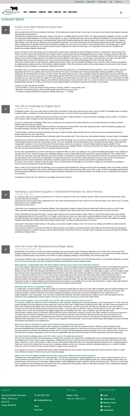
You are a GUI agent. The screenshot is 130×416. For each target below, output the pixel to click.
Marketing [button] (57, 12)
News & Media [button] (72, 12)
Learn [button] (65, 12)
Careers (36, 406)
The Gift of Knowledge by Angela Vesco (38, 106)
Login (104, 395)
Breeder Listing (79, 2)
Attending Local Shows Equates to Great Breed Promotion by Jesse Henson (59, 191)
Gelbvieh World (19, 29)
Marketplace (107, 410)
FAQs (110, 2)
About (25, 12)
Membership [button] (33, 12)
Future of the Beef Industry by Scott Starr (38, 27)
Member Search (108, 402)
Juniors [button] (50, 12)
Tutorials (106, 406)
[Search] (106, 13)
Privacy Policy (38, 410)
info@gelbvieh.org (43, 400)
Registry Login (102, 2)
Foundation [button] (42, 12)
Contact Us (118, 2)
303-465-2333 (42, 395)
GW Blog (26, 29)
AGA (32, 29)
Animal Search (91, 2)
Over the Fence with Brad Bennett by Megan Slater (44, 246)
